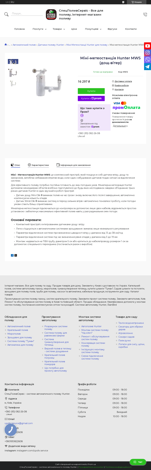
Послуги (38, 28)
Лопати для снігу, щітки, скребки (131, 345)
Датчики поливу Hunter (51, 44)
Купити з (91, 98)
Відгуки (112, 28)
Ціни (74, 28)
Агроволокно (125, 333)
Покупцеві (91, 28)
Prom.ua (92, 464)
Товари (57, 28)
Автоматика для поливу (20, 344)
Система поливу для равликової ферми (55, 334)
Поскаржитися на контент (91, 467)
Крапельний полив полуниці (54, 356)
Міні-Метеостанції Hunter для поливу (86, 44)
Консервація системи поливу (93, 344)
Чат (137, 462)
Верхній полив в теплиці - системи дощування (57, 350)
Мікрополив (14, 333)
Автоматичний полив (24, 44)
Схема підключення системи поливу (92, 357)
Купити (91, 91)
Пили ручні (124, 340)
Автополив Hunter (91, 326)
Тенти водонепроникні (131, 323)
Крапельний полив (17, 330)
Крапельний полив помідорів (54, 363)
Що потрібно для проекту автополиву (55, 369)
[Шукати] (6, 15)
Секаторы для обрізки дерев (130, 328)
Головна (19, 28)
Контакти (131, 28)
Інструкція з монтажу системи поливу (93, 351)
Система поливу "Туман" (20, 341)
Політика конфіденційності (118, 467)
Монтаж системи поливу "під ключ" (95, 331)
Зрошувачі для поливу (19, 337)
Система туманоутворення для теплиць (56, 342)
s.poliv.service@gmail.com (19, 423)
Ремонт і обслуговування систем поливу (95, 338)
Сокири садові (126, 336)
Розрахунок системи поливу (55, 328)
